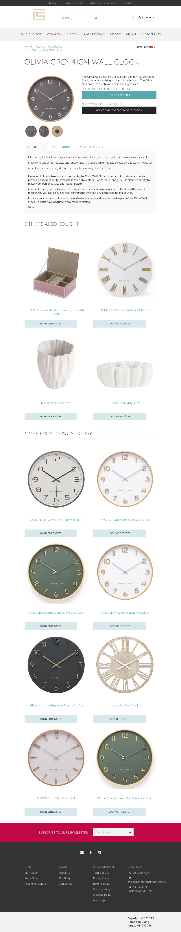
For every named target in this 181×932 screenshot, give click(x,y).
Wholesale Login (75, 2)
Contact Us (127, 2)
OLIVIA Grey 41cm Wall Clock (45, 50)
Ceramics (54, 34)
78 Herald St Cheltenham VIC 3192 (140, 889)
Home (28, 46)
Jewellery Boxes (94, 34)
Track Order (32, 878)
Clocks (73, 34)
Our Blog (64, 878)
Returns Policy (101, 883)
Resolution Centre (35, 883)
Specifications (61, 146)
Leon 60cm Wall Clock (124, 705)
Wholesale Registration (103, 2)
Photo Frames (151, 34)
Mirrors (115, 34)
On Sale (131, 34)
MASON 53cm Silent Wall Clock (56, 798)
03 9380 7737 (138, 873)
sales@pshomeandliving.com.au (142, 879)
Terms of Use (101, 872)
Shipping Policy (102, 894)
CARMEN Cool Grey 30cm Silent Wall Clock (56, 519)
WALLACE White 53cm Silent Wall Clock (125, 612)
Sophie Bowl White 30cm (125, 403)
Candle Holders (32, 34)
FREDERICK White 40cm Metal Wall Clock (125, 310)
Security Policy (102, 889)
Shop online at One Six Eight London (119, 110)
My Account (54, 2)
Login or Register (119, 95)
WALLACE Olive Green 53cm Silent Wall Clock (125, 798)
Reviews (90, 146)
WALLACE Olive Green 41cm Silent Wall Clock (56, 612)
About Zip (99, 900)
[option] (50, 99)
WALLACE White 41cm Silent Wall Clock (125, 519)
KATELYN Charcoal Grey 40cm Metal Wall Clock (56, 705)
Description (36, 146)
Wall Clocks (55, 46)
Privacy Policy (101, 878)
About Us (64, 872)
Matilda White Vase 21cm (56, 403)
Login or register (51, 323)
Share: (146, 47)
